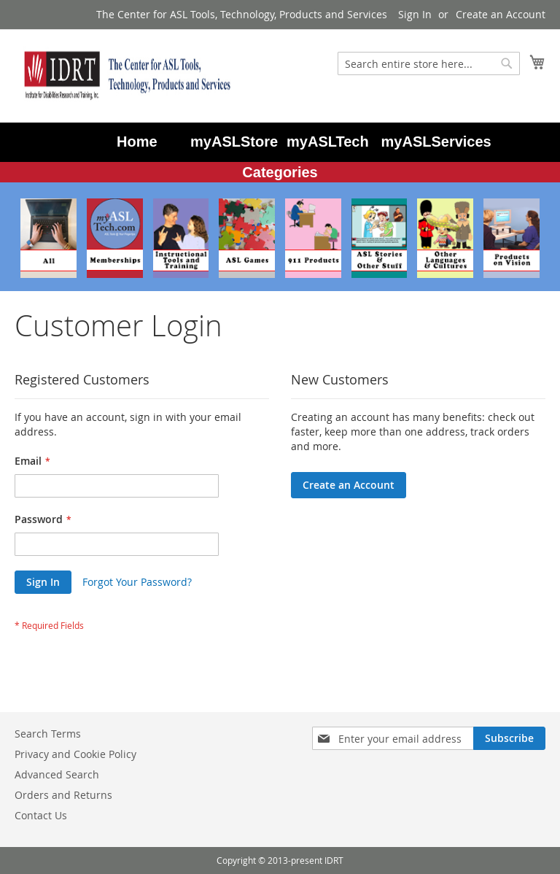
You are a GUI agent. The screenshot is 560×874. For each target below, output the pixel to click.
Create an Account (500, 14)
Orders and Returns (63, 795)
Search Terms (48, 733)
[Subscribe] (509, 738)
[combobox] (429, 63)
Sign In (415, 14)
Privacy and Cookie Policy (75, 754)
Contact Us (41, 815)
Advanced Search (57, 774)
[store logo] (124, 75)
